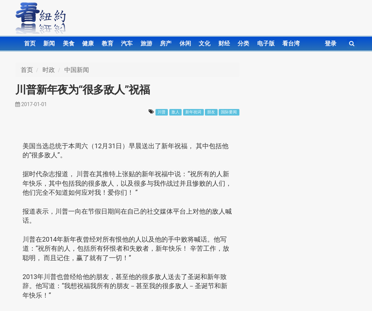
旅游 (146, 43)
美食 (68, 43)
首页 (30, 43)
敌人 (175, 112)
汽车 (127, 43)
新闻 (49, 43)
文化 (204, 43)
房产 (165, 43)
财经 (224, 43)
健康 (88, 43)
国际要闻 (229, 112)
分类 (243, 43)
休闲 (185, 43)
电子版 (266, 43)
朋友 (211, 112)
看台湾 (291, 43)
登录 (330, 43)
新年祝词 (193, 112)
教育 (107, 43)
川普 (162, 112)
